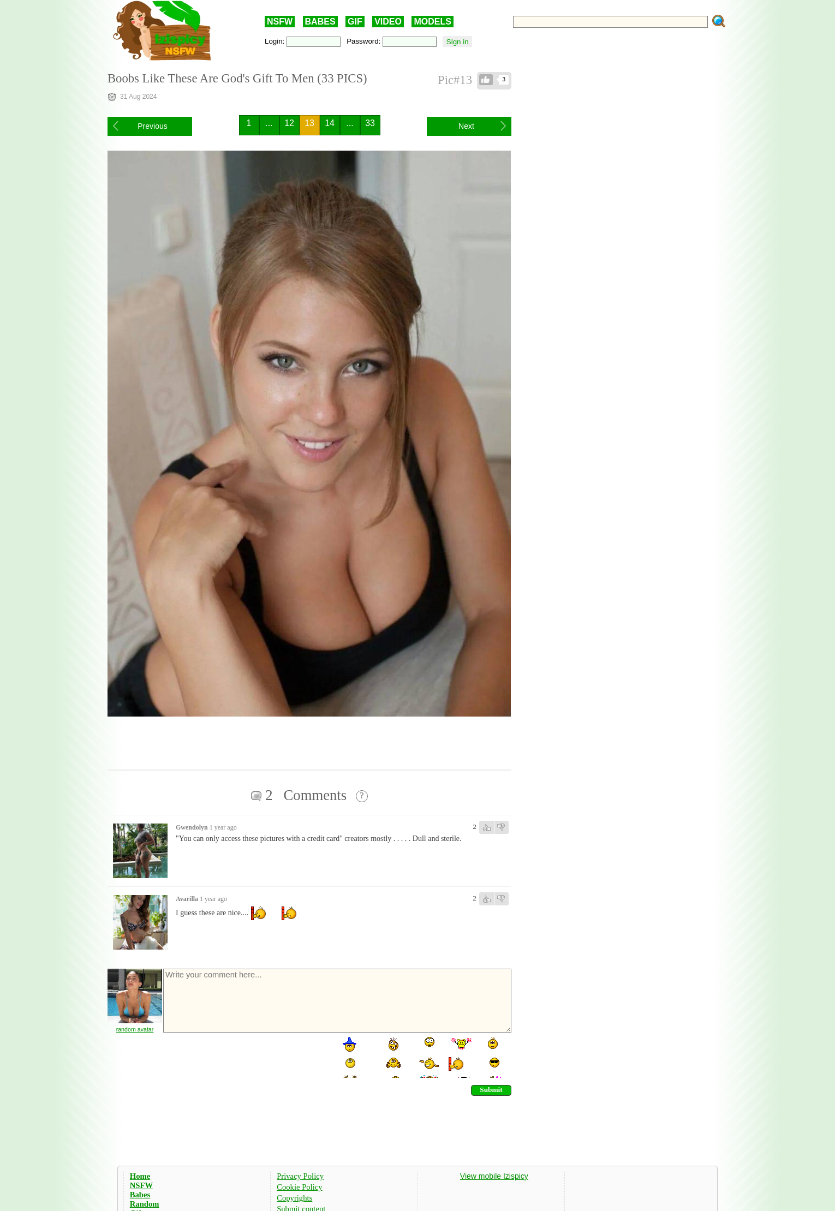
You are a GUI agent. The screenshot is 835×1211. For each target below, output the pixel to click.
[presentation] (245, 1056)
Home (140, 1176)
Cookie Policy (299, 1187)
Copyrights (294, 1198)
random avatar (135, 1029)
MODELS (432, 21)
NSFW (280, 21)
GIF (355, 21)
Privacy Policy (300, 1176)
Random (144, 1204)
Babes (140, 1194)
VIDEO (388, 21)
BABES (320, 21)
